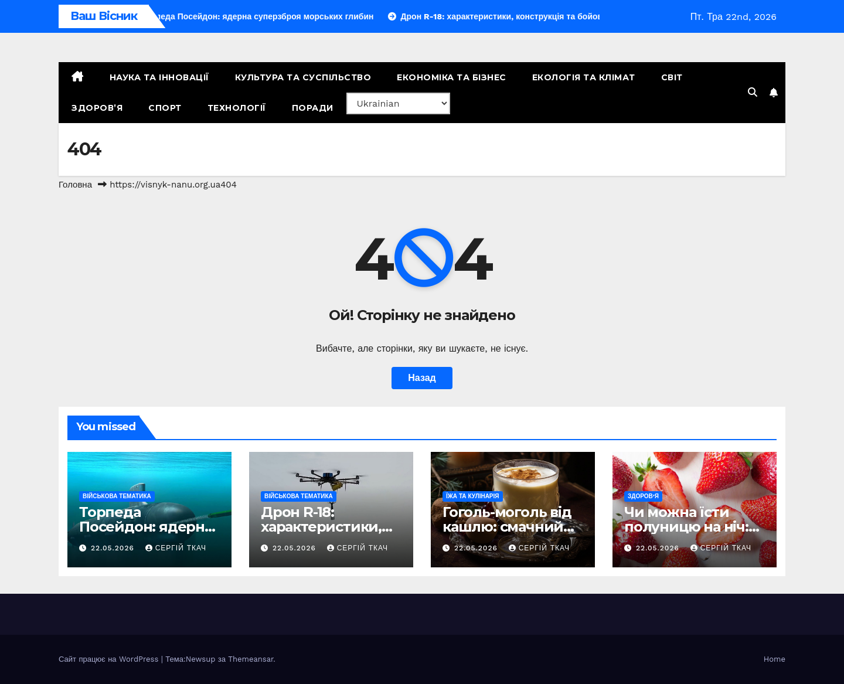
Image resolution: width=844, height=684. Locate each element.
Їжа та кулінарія (472, 496)
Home (774, 659)
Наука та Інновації (159, 77)
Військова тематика (117, 496)
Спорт (165, 108)
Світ (672, 77)
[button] (752, 92)
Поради (312, 108)
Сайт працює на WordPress (110, 659)
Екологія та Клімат (583, 77)
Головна (75, 184)
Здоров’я (97, 108)
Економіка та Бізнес (451, 77)
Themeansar (250, 659)
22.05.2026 (114, 548)
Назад (421, 377)
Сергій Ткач (175, 548)
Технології (236, 108)
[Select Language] (398, 103)
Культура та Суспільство (303, 77)
